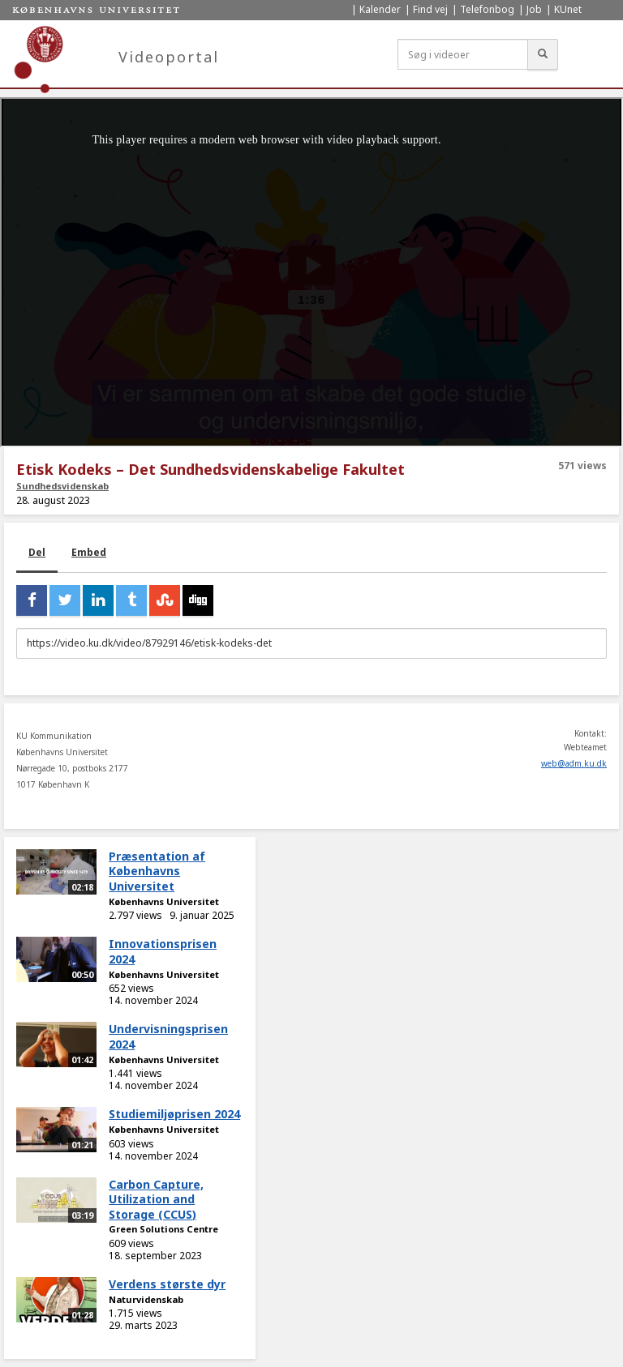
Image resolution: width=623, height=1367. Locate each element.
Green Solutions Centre (163, 1229)
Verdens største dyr (167, 1284)
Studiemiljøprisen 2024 (174, 1113)
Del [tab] (36, 552)
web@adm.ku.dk (574, 763)
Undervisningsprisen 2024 (168, 1036)
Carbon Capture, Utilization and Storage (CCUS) (156, 1199)
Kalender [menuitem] (380, 9)
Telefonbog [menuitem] (487, 9)
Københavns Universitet (164, 901)
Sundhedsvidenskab (62, 486)
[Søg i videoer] (462, 54)
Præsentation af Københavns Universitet (157, 871)
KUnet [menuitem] (568, 9)
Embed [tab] (88, 552)
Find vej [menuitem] (430, 9)
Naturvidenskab (146, 1299)
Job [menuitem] (534, 9)
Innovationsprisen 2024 (163, 951)
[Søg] (542, 54)
